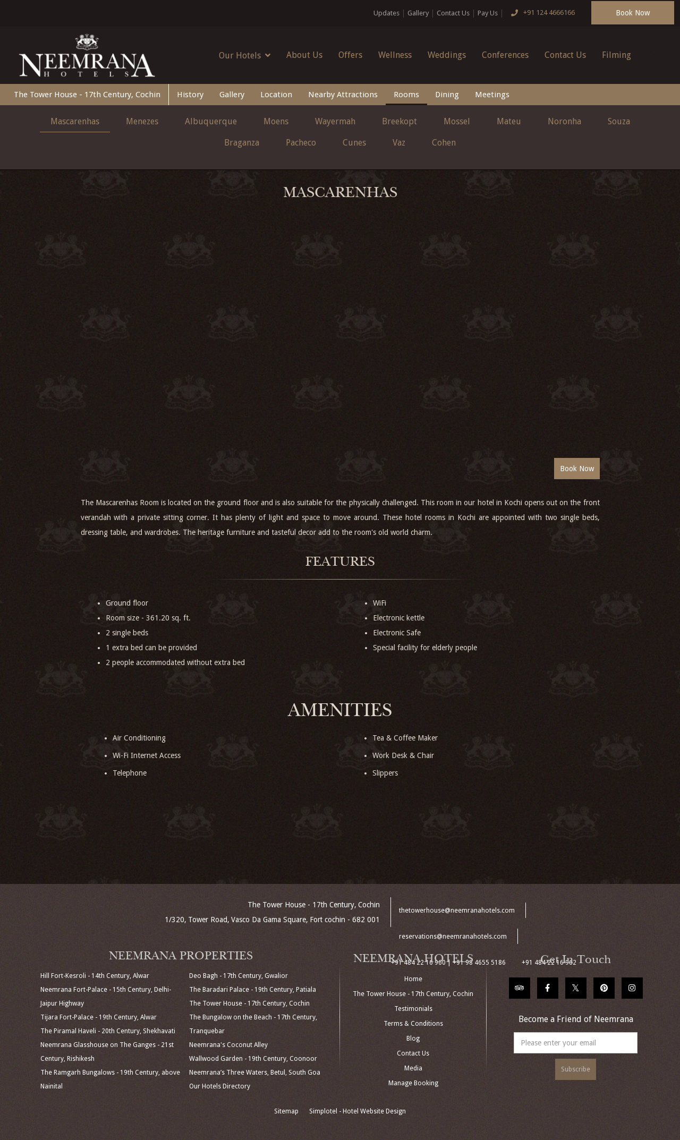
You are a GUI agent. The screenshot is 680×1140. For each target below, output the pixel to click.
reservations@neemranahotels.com (453, 936)
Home (413, 979)
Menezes (142, 121)
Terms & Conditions (413, 1023)
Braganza (241, 143)
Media (413, 1068)
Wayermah (335, 121)
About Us (304, 55)
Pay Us (488, 13)
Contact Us (453, 13)
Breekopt (399, 121)
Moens (276, 121)
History (190, 94)
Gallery (418, 13)
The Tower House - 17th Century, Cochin (87, 94)
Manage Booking (413, 1083)
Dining (447, 94)
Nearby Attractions (343, 94)
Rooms (406, 94)
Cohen (444, 143)
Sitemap (286, 1111)
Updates (386, 13)
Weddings (447, 55)
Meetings (492, 94)
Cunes (354, 143)
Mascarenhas (74, 121)
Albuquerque (211, 121)
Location (276, 94)
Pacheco (301, 143)
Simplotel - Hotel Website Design (357, 1111)
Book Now (633, 12)
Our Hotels (244, 55)
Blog (413, 1038)
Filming (616, 55)
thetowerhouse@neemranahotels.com (457, 910)
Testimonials (413, 1009)
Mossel (457, 121)
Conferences (505, 55)
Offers (350, 55)
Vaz (399, 143)
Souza (619, 121)
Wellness (395, 55)
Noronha (564, 121)
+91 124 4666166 (540, 13)
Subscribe (575, 1069)
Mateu (509, 121)
